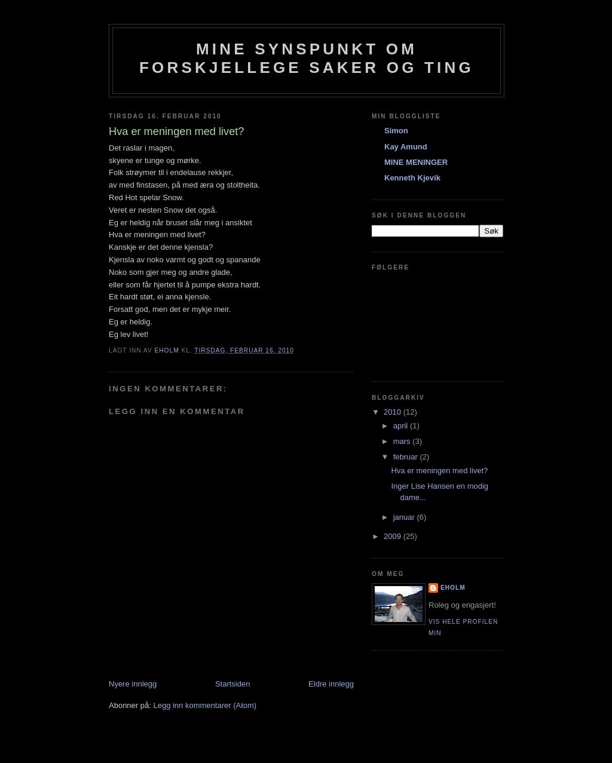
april (401, 425)
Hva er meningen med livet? (439, 470)
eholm (453, 587)
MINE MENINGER (416, 162)
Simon (396, 130)
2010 (393, 411)
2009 (393, 536)
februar (406, 456)
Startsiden (232, 683)
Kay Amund (405, 146)
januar (405, 517)
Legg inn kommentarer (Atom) (204, 705)
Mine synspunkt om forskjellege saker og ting (306, 58)
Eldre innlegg (331, 683)
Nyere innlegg (133, 683)
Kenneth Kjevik (412, 177)
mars (403, 441)
